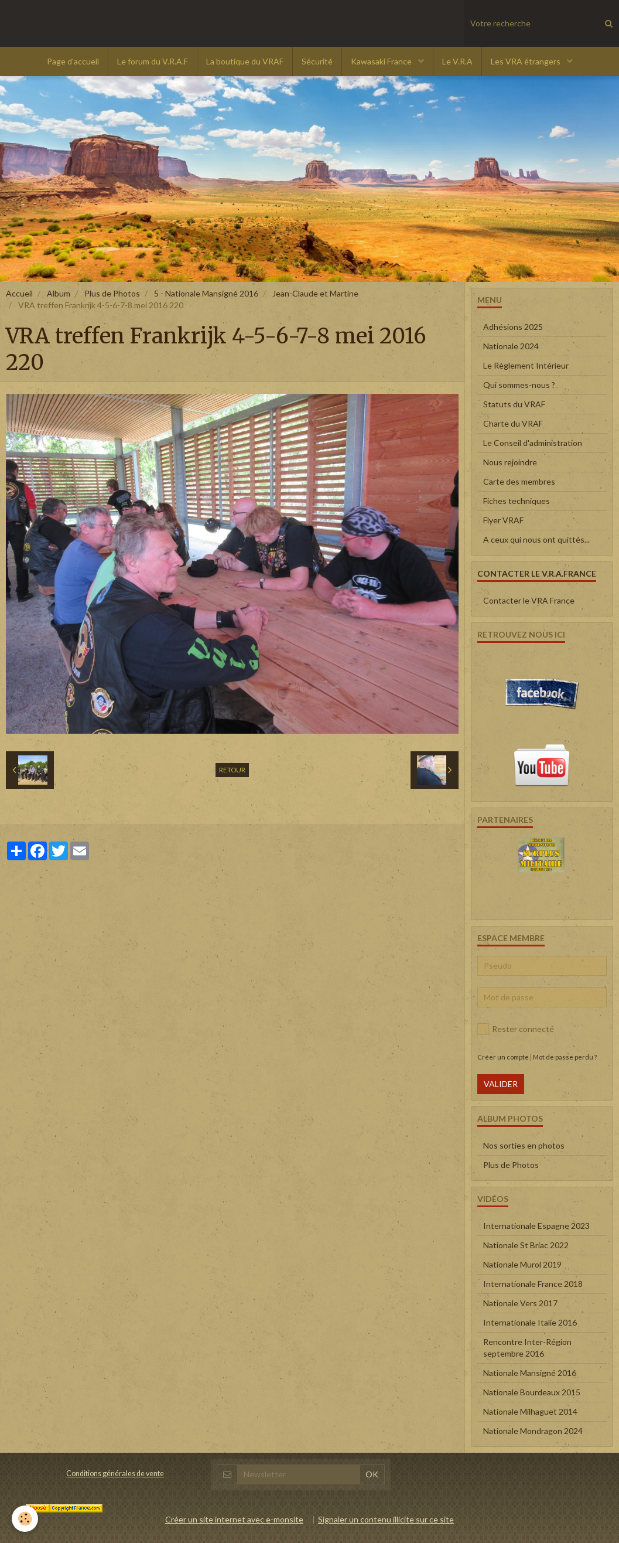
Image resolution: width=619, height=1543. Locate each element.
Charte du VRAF (513, 423)
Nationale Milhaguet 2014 (530, 1411)
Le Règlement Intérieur (526, 365)
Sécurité (317, 61)
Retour (232, 769)
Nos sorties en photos (524, 1145)
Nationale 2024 (511, 346)
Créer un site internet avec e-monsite (234, 1519)
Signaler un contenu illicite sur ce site (386, 1519)
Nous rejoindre (510, 462)
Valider (501, 1084)
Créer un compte (503, 1057)
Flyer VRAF (503, 520)
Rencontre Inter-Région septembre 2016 (527, 1347)
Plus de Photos (112, 293)
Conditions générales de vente (115, 1473)
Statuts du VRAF (514, 404)
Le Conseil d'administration (532, 443)
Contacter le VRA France (528, 600)
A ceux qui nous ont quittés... (536, 539)
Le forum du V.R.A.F (152, 61)
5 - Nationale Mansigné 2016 (206, 293)
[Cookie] (25, 1518)
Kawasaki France (382, 61)
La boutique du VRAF (244, 61)
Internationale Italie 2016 (530, 1322)
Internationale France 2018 (533, 1284)
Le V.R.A (457, 61)
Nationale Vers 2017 (520, 1303)
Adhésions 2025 (513, 327)
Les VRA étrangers (526, 61)
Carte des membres (519, 481)
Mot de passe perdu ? (565, 1057)
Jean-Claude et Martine (315, 293)
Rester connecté (515, 1029)
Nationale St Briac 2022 (526, 1245)
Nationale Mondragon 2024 (533, 1431)
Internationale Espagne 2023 (536, 1226)
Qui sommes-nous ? (519, 385)
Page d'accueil (73, 61)
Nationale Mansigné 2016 (529, 1373)
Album (58, 293)
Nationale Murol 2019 (522, 1264)
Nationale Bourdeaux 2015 (531, 1392)
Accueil (19, 293)
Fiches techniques (516, 501)
